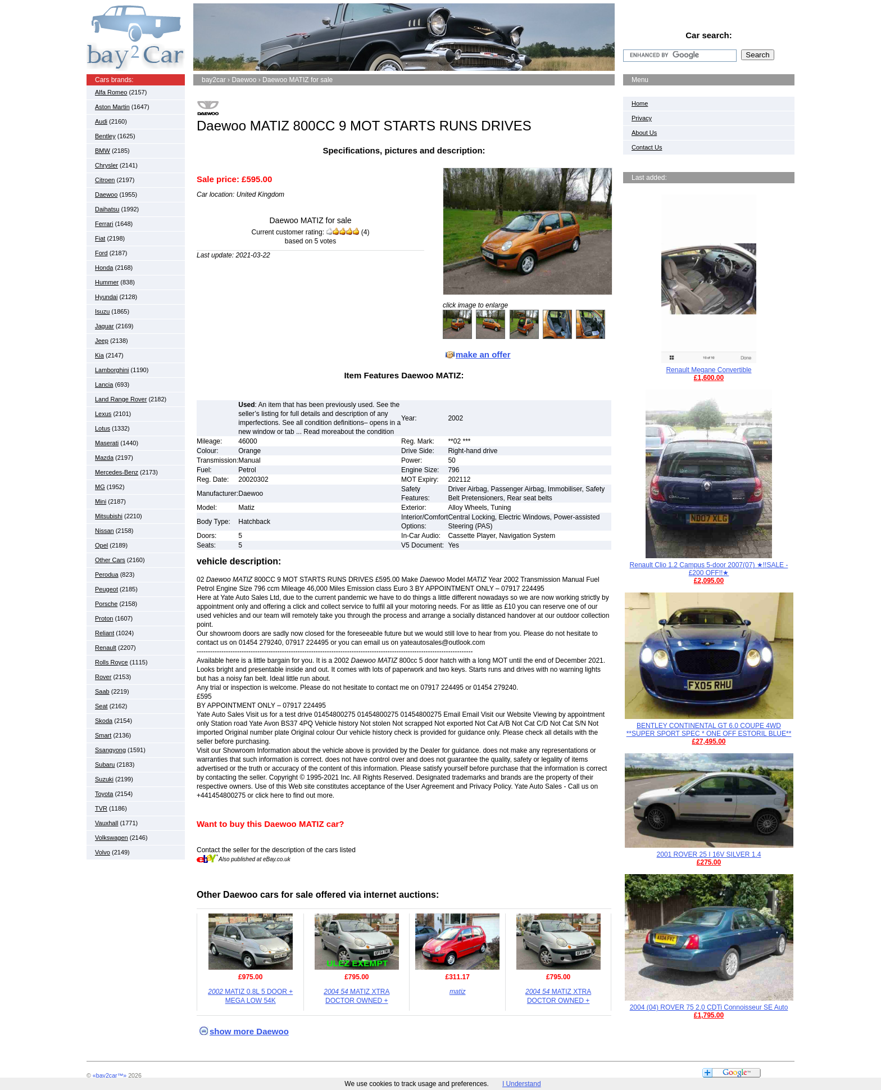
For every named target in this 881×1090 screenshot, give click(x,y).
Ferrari (104, 223)
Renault (105, 647)
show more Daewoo (249, 1031)
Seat (101, 706)
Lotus (102, 428)
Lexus (103, 413)
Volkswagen (111, 837)
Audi (101, 121)
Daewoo (106, 194)
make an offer (483, 354)
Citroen (105, 180)
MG (100, 486)
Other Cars (110, 560)
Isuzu (102, 311)
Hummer (107, 282)
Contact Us (647, 147)
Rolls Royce (111, 662)
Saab (102, 691)
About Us (644, 132)
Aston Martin (112, 106)
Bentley (105, 136)
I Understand (521, 1084)
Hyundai (106, 296)
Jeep (101, 340)
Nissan (104, 530)
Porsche (106, 603)
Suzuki (104, 779)
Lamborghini (112, 370)
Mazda (104, 457)
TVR (101, 808)
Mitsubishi (108, 516)
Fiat (100, 238)
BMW (102, 150)
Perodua (107, 574)
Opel (101, 545)
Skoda (103, 720)
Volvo (102, 852)
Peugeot (106, 589)
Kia (99, 355)
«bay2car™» (109, 1075)
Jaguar (104, 326)
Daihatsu (107, 209)
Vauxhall (106, 823)
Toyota (104, 793)
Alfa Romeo (111, 92)
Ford (101, 253)
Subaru (105, 764)
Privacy (642, 118)
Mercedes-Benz (116, 472)
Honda (104, 267)
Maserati (107, 443)
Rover (103, 676)
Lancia (104, 384)
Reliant (104, 633)
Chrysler (106, 165)
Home (640, 103)
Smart (103, 735)
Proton (104, 618)
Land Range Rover (121, 399)
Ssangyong (110, 750)
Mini (100, 501)
